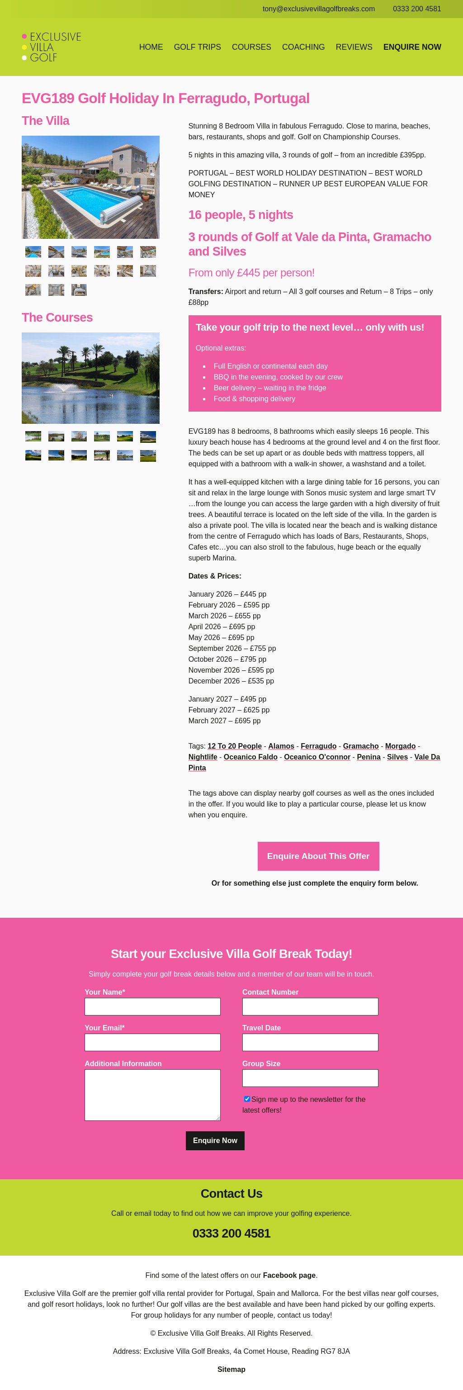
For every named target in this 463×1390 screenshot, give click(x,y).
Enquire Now (412, 47)
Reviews (354, 47)
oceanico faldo (251, 757)
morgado (400, 746)
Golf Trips (197, 47)
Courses (251, 47)
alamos (281, 746)
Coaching (303, 47)
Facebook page (289, 1276)
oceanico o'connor (317, 757)
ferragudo (318, 746)
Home (151, 47)
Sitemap (231, 1370)
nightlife (203, 757)
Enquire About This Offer (318, 856)
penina (368, 757)
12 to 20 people (235, 746)
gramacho (361, 746)
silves (397, 757)
